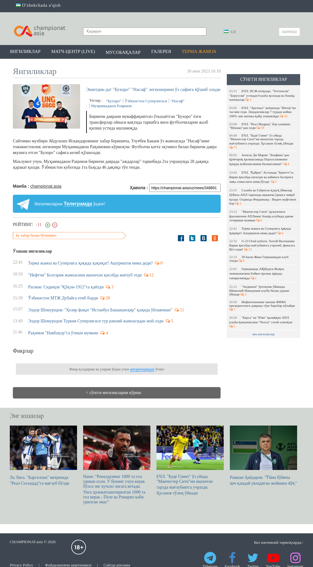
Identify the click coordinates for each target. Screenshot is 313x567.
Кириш (289, 31)
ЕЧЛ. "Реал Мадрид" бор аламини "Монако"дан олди (259, 126)
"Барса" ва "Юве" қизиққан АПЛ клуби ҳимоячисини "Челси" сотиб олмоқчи (261, 322)
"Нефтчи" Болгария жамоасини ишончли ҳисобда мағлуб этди (85, 275)
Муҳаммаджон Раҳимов (111, 106)
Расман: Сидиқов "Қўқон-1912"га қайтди (66, 287)
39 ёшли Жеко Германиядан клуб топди (259, 258)
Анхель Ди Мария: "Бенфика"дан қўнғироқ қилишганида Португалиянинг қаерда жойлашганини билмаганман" (259, 159)
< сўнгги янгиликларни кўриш (113, 392)
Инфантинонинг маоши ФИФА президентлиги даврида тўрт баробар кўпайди (262, 305)
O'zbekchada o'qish (38, 5)
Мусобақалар (123, 52)
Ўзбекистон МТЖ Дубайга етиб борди (63, 298)
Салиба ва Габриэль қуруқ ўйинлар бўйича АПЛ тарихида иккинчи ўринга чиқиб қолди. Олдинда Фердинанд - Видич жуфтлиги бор (262, 196)
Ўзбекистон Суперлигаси (146, 101)
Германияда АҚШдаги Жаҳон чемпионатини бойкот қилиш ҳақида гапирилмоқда (256, 273)
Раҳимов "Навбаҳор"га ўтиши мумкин (63, 333)
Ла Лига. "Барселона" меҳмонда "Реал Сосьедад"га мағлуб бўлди (43, 456)
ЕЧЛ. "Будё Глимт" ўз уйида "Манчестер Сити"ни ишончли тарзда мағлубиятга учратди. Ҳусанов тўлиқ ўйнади (261, 141)
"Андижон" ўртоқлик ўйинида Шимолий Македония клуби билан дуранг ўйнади (259, 290)
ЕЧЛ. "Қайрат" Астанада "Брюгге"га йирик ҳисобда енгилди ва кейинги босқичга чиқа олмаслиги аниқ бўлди (261, 177)
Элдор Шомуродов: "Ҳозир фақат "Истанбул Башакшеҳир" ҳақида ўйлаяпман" (100, 310)
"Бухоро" (113, 101)
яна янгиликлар (263, 334)
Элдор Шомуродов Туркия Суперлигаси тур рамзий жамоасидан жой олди (96, 321)
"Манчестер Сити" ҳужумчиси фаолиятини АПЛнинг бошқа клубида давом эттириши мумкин (261, 216)
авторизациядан (142, 369)
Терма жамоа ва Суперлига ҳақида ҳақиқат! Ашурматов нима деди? (260, 231)
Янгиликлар (25, 51)
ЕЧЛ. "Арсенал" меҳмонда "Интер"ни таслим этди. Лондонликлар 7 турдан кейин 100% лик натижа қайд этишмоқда (262, 112)
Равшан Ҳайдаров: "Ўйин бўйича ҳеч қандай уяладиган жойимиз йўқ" (263, 456)
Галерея (161, 51)
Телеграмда (78, 203)
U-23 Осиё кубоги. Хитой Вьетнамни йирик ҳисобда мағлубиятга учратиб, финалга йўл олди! (262, 245)
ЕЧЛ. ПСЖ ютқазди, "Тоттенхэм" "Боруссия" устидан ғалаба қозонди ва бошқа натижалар (261, 95)
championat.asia (45, 186)
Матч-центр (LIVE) (73, 51)
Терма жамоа (199, 51)
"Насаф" (178, 101)
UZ (230, 31)
